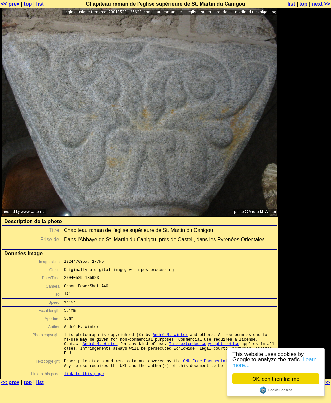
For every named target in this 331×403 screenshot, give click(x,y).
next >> (321, 4)
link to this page (84, 390)
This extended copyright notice (204, 355)
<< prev (10, 4)
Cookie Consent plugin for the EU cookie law (276, 390)
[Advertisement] (305, 161)
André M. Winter (170, 344)
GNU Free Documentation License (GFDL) (226, 375)
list (40, 4)
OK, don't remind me (275, 378)
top (28, 4)
